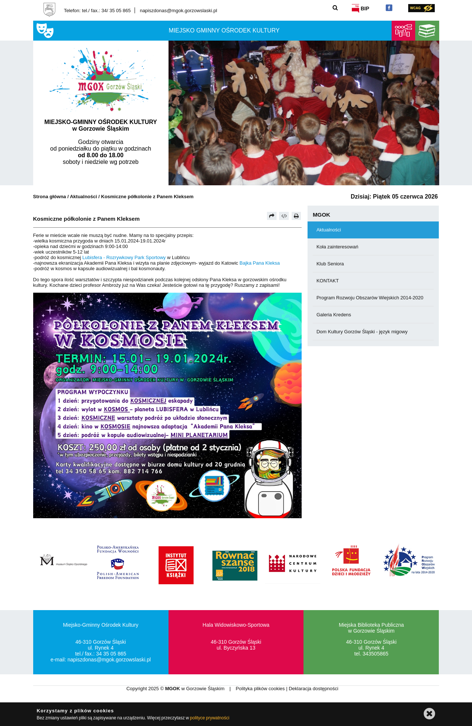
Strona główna (49, 196)
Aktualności (84, 196)
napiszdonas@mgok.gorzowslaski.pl (178, 10)
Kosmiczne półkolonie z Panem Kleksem (147, 196)
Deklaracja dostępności (313, 688)
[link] (124, 257)
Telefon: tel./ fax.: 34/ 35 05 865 (97, 10)
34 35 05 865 (111, 654)
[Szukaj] (335, 7)
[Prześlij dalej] (272, 216)
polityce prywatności (209, 717)
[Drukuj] (296, 216)
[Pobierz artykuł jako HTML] (284, 216)
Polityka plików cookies (261, 688)
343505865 (375, 654)
